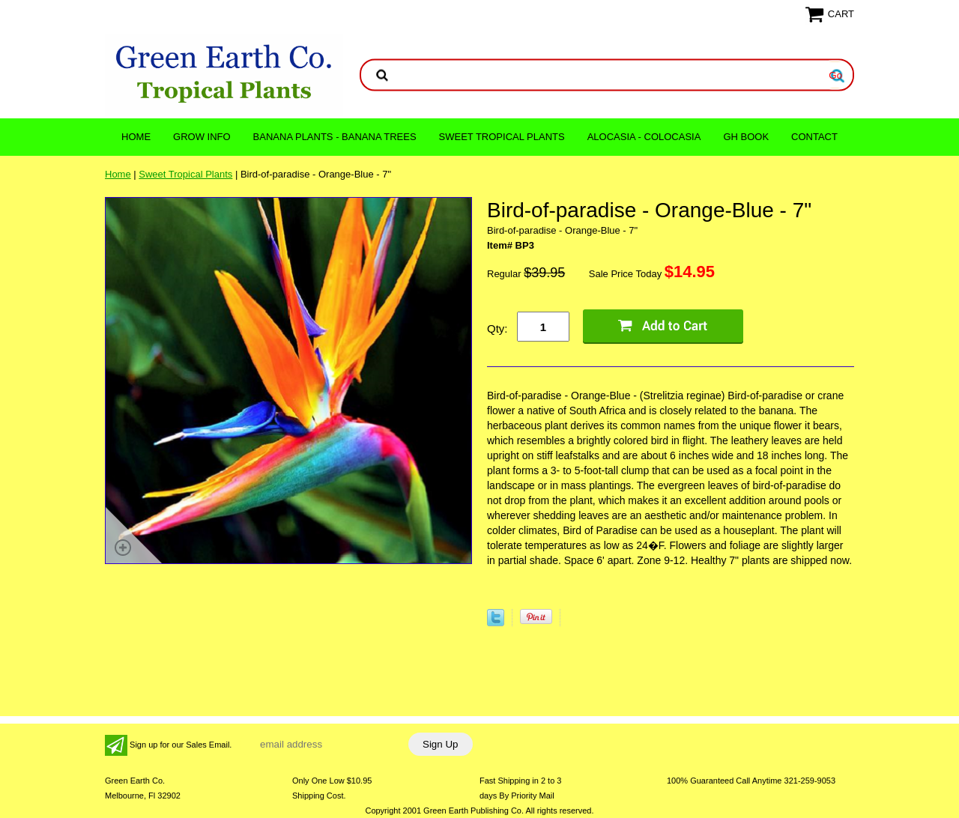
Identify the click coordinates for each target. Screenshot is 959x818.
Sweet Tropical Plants (502, 136)
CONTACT (814, 136)
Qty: (497, 328)
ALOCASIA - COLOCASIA (644, 136)
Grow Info (202, 136)
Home (136, 136)
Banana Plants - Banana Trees (335, 136)
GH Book (746, 136)
